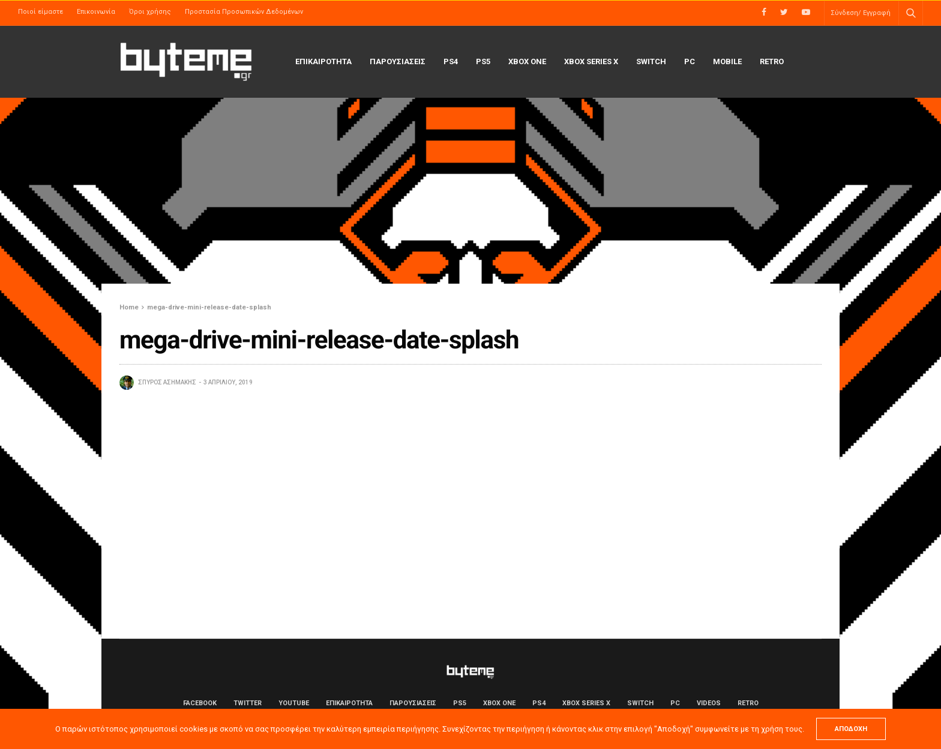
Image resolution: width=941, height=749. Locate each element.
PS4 (450, 61)
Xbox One (527, 61)
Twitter (247, 703)
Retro (772, 61)
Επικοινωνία (96, 12)
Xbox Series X (591, 61)
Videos (709, 703)
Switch (651, 61)
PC (689, 61)
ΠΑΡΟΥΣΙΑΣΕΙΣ (397, 61)
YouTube (293, 703)
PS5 (483, 61)
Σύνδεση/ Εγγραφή (861, 13)
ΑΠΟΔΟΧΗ (851, 729)
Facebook (200, 703)
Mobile (727, 61)
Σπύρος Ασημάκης (167, 382)
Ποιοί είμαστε (40, 12)
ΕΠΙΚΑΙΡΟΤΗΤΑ (323, 61)
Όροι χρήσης (150, 12)
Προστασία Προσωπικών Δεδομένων (244, 12)
